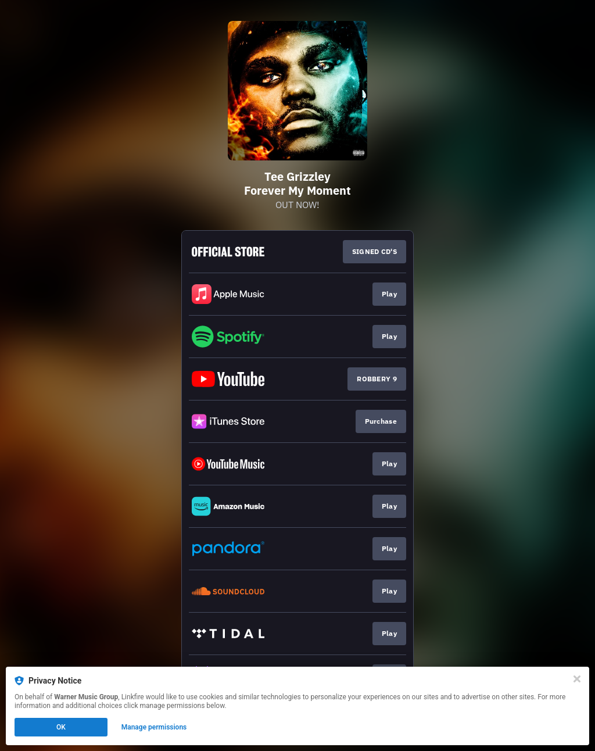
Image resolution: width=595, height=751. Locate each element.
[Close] (577, 679)
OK (61, 727)
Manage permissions (154, 727)
